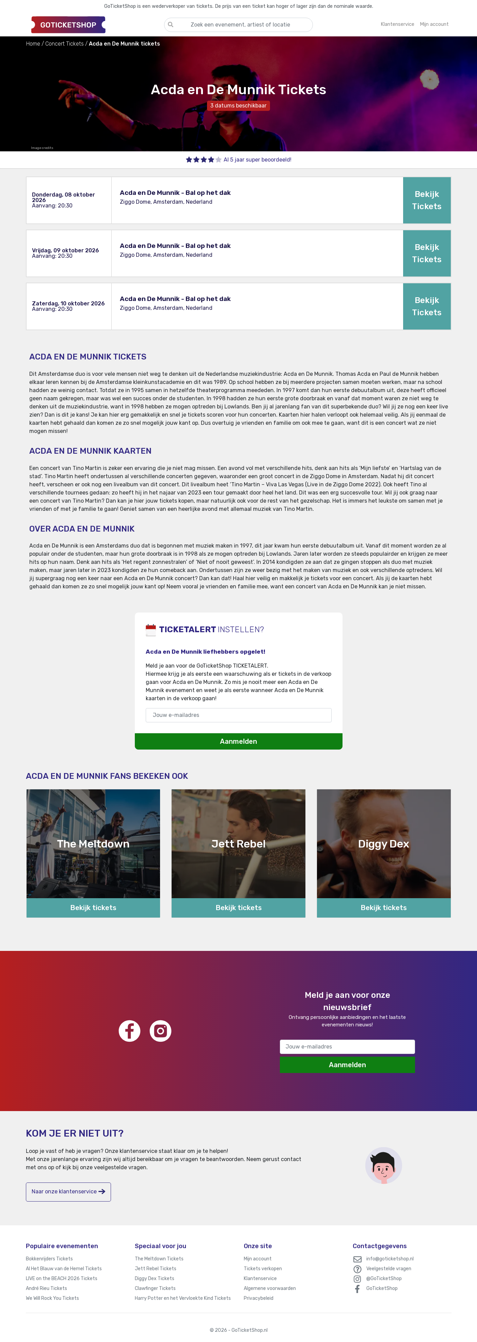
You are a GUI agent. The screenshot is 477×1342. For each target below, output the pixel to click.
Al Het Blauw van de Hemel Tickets (64, 1269)
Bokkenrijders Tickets (49, 1259)
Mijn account (258, 1259)
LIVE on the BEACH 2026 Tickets (61, 1278)
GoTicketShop (382, 1288)
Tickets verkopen (263, 1269)
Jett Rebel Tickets (155, 1269)
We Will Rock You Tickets (52, 1298)
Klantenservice (260, 1278)
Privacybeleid (258, 1298)
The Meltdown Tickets (159, 1259)
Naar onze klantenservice (68, 1191)
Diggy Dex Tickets (154, 1278)
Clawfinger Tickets (155, 1288)
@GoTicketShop (384, 1278)
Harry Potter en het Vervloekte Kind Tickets (183, 1298)
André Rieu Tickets (46, 1288)
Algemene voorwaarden (270, 1288)
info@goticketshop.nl (390, 1259)
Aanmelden (238, 741)
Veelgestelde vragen (388, 1269)
